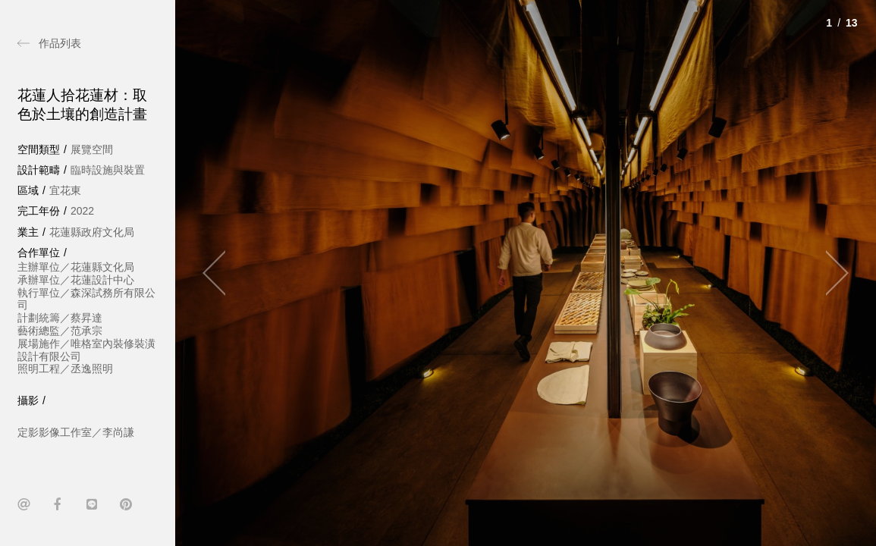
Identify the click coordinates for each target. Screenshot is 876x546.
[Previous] (221, 273)
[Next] (830, 273)
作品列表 (60, 43)
